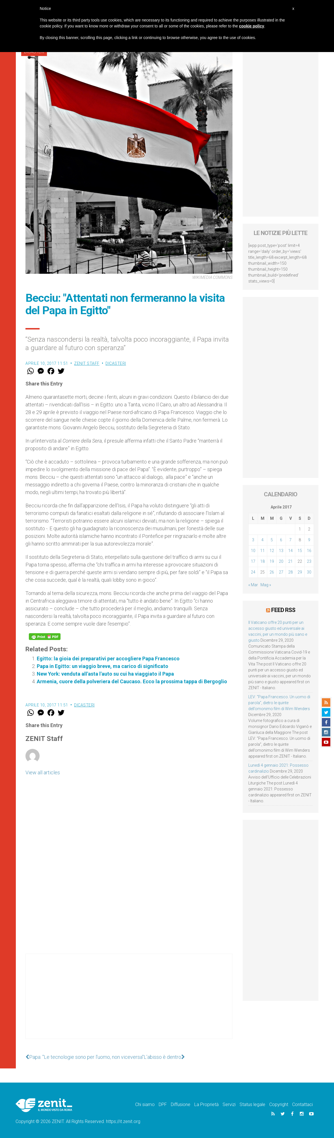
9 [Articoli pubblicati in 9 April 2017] (309, 540)
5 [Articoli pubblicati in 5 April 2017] (272, 540)
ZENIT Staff (87, 363)
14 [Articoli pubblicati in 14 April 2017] (290, 550)
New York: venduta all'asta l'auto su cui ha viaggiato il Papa (105, 674)
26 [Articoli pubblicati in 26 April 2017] (272, 572)
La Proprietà (206, 1104)
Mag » (265, 585)
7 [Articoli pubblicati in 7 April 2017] (290, 540)
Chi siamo (145, 1104)
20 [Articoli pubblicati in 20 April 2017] (281, 561)
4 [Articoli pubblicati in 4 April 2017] (262, 540)
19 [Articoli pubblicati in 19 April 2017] (272, 561)
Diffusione (180, 1104)
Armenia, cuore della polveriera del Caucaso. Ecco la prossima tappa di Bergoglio (132, 681)
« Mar (253, 585)
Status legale (252, 1104)
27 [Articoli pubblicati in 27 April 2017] (281, 572)
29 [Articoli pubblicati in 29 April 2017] (300, 572)
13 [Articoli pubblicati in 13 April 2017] (281, 550)
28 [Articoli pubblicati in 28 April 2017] (290, 572)
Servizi (229, 1104)
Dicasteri (115, 363)
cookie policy (251, 26)
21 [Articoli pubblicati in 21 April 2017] (290, 561)
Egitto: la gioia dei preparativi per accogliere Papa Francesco (108, 658)
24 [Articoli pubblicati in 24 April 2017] (253, 572)
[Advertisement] (129, 1002)
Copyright (278, 1104)
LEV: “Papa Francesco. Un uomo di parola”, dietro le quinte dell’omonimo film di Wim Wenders (279, 703)
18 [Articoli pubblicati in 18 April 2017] (262, 561)
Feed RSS (283, 610)
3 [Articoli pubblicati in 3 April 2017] (253, 540)
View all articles (42, 772)
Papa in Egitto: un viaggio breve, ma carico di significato (102, 666)
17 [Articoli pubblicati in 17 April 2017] (253, 561)
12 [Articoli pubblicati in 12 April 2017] (272, 550)
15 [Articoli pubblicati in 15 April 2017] (300, 550)
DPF (163, 1104)
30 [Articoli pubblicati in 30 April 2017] (309, 572)
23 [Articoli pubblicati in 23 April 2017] (309, 561)
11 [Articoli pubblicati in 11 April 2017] (262, 550)
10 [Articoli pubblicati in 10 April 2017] (253, 550)
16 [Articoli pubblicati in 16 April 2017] (309, 550)
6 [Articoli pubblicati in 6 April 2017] (281, 540)
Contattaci (302, 1104)
